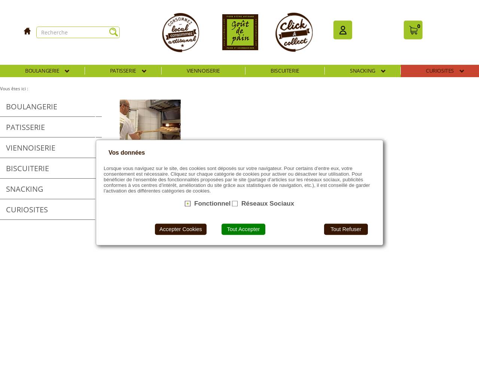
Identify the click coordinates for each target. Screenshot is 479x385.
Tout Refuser (345, 229)
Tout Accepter (243, 229)
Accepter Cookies (180, 229)
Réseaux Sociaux (267, 203)
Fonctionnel (212, 203)
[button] (342, 30)
